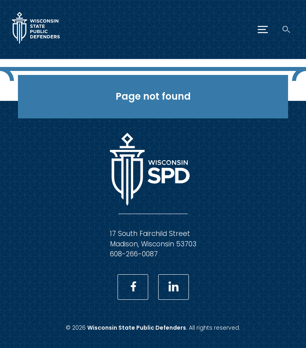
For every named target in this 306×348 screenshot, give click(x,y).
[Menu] (263, 29)
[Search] (286, 29)
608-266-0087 (134, 254)
